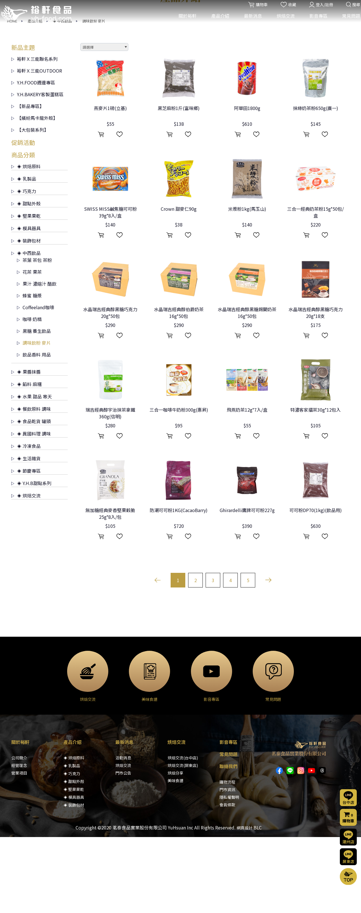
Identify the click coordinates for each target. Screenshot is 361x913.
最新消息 (250, 22)
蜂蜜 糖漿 (29, 371)
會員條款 (227, 880)
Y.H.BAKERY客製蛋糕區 (37, 170)
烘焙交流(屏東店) (183, 841)
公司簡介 (19, 833)
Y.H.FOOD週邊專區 (33, 158)
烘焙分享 (175, 849)
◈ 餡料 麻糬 (26, 460)
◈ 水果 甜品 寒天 (31, 472)
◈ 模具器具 (26, 304)
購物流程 (227, 858)
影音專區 (315, 22)
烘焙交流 (282, 22)
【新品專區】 (27, 182)
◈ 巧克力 (23, 267)
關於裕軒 (184, 22)
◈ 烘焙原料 (26, 242)
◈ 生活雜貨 (26, 534)
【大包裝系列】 (30, 205)
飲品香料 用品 (34, 430)
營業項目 (19, 849)
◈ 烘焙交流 (26, 571)
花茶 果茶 (29, 347)
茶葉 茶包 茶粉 (34, 336)
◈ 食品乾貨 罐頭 (31, 497)
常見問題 (348, 22)
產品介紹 (217, 22)
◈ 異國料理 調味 (31, 509)
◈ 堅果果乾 (26, 291)
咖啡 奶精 (29, 395)
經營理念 (19, 841)
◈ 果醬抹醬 (26, 447)
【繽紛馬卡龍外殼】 (34, 193)
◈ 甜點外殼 (26, 279)
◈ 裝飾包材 (26, 316)
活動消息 (123, 833)
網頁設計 (244, 904)
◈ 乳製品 (23, 254)
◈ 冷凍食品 (26, 522)
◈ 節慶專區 (26, 546)
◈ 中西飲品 (62, 97)
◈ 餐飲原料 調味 (31, 484)
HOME (12, 97)
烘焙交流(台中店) (183, 833)
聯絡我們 (228, 842)
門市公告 (123, 849)
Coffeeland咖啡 (35, 383)
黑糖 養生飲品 (34, 406)
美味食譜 (175, 856)
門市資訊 (227, 865)
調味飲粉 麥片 (93, 97)
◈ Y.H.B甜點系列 (31, 559)
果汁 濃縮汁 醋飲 (36, 359)
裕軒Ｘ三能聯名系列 (34, 134)
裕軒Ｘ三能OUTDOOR (36, 146)
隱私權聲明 (229, 873)
